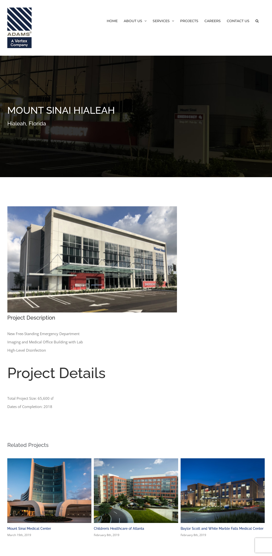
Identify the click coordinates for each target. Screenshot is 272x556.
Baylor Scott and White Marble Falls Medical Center (222, 528)
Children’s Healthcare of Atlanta (119, 528)
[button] (257, 20)
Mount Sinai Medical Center (29, 528)
